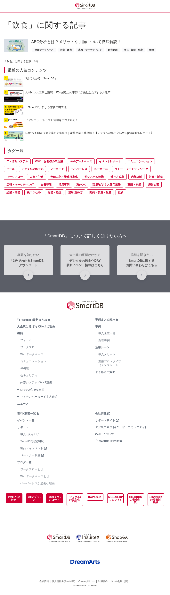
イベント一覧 (25, 421)
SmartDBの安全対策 (135, 501)
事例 (98, 328)
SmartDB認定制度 (32, 442)
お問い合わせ (13, 500)
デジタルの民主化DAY (73, 501)
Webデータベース (44, 50)
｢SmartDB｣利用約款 (108, 442)
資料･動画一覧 (26, 415)
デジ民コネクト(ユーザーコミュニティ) (120, 428)
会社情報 (101, 415)
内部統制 (136, 178)
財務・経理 (54, 193)
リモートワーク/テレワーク (131, 170)
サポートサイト (105, 421)
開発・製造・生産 (133, 50)
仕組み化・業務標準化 (64, 178)
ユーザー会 (101, 170)
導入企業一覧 (107, 334)
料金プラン (33, 500)
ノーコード (57, 170)
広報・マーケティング (90, 50)
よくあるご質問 (105, 373)
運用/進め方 (75, 193)
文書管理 (46, 186)
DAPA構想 (94, 498)
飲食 (151, 50)
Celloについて (104, 435)
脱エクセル (34, 193)
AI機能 (24, 369)
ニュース (23, 405)
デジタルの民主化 (32, 170)
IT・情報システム (17, 162)
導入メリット (107, 355)
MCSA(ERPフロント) (114, 500)
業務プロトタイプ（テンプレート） (109, 364)
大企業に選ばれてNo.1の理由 (36, 328)
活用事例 (64, 186)
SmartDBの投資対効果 (155, 501)
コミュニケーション (140, 162)
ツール (10, 170)
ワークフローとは (31, 470)
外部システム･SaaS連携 (36, 383)
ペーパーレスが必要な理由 (37, 484)
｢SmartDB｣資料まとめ (32, 321)
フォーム (26, 341)
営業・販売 (66, 50)
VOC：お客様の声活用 (49, 162)
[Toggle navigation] (162, 7)
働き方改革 (117, 178)
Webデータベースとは (34, 477)
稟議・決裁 (134, 186)
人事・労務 (36, 178)
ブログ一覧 (24, 463)
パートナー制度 (30, 456)
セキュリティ (28, 376)
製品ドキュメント (31, 449)
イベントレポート (110, 162)
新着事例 (104, 341)
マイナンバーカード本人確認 (39, 398)
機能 (20, 334)
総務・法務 (13, 193)
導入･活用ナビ (29, 435)
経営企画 (112, 50)
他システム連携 (94, 178)
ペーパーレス (79, 170)
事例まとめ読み (105, 321)
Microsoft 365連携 (32, 391)
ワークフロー (14, 178)
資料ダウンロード (53, 500)
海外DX (81, 186)
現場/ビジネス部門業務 (107, 186)
